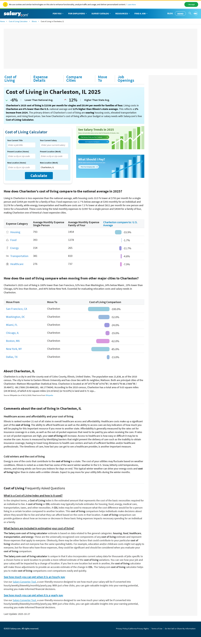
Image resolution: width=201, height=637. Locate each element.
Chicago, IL (12, 333)
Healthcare (16, 264)
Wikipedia (49, 395)
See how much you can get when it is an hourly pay (34, 577)
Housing (15, 232)
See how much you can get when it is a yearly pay (33, 595)
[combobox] (21, 145)
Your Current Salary (48, 140)
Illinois (34, 21)
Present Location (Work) (50, 151)
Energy (14, 248)
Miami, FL (12, 325)
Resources (122, 13)
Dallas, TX (11, 357)
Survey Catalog (101, 13)
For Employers (77, 13)
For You (58, 13)
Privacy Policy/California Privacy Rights (132, 628)
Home (2, 21)
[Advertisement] (100, 49)
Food (13, 240)
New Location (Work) (49, 163)
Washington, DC (15, 316)
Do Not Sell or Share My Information (180, 628)
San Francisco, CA (16, 308)
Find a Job (141, 13)
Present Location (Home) (18, 151)
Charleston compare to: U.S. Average (120, 223)
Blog (170, 13)
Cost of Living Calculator (18, 21)
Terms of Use (156, 628)
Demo (180, 13)
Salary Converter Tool (24, 581)
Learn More (132, 4)
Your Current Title (15, 140)
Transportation (19, 256)
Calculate (38, 175)
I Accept (191, 4)
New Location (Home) (16, 163)
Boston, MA (13, 341)
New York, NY (14, 349)
